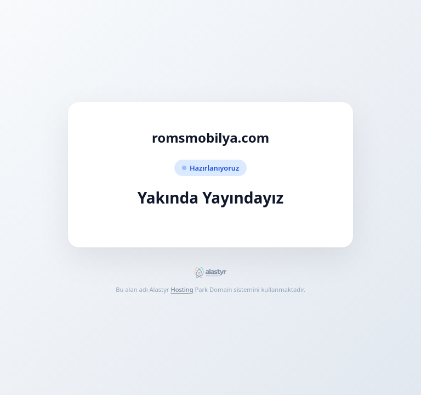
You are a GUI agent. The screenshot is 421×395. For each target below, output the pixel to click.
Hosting (181, 289)
